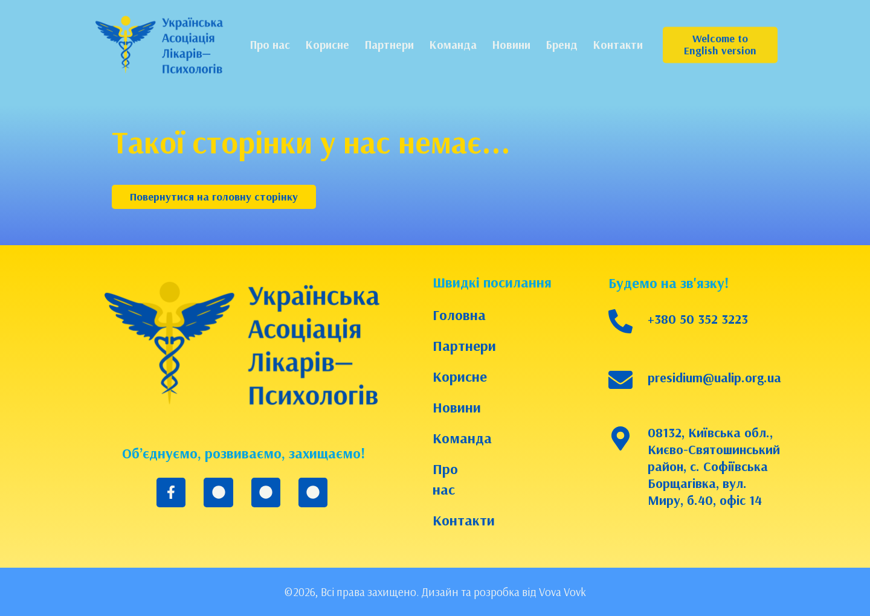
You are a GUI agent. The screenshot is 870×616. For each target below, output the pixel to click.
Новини (457, 407)
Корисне (458, 376)
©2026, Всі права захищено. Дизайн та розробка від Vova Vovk (435, 592)
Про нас (445, 479)
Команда (458, 438)
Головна (458, 315)
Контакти (458, 520)
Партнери (458, 345)
